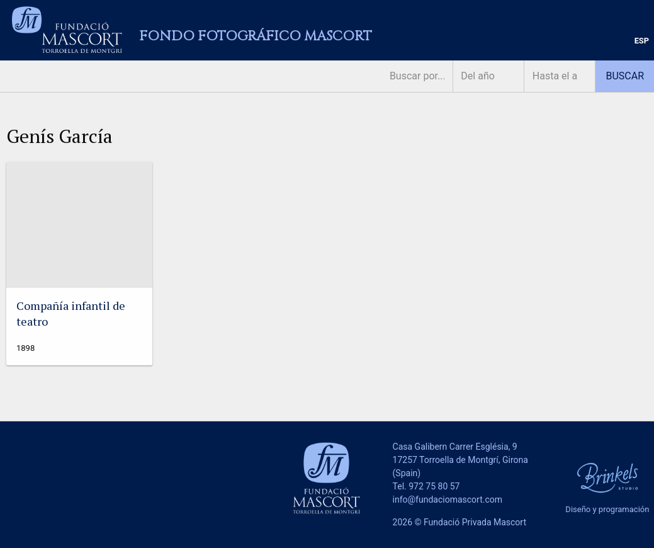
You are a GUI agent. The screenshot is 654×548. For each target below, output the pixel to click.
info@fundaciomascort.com (447, 499)
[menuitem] (641, 41)
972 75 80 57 (434, 486)
